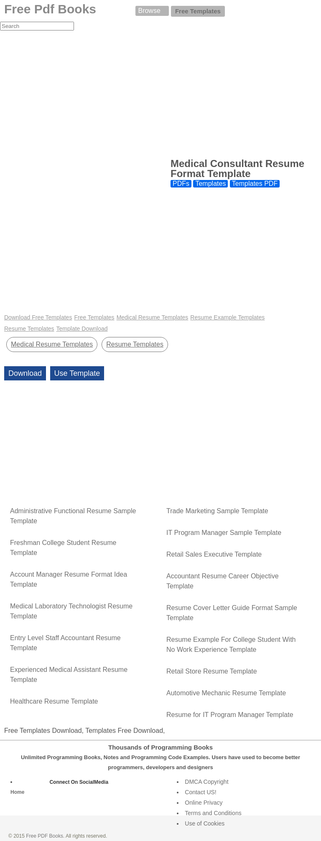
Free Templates (198, 11)
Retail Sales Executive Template (214, 554)
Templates (210, 183)
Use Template (77, 373)
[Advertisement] (160, 93)
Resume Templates (29, 328)
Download (25, 373)
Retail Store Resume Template (211, 671)
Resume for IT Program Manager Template (229, 714)
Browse (149, 10)
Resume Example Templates (227, 317)
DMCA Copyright (206, 781)
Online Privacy (203, 802)
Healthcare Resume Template (54, 701)
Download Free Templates (38, 317)
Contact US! (200, 792)
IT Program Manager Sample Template (223, 532)
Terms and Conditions (213, 813)
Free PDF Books (44, 836)
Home (17, 792)
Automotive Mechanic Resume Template (226, 693)
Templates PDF (255, 183)
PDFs (181, 183)
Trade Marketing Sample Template (217, 510)
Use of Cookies (204, 823)
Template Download (82, 328)
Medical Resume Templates (153, 317)
